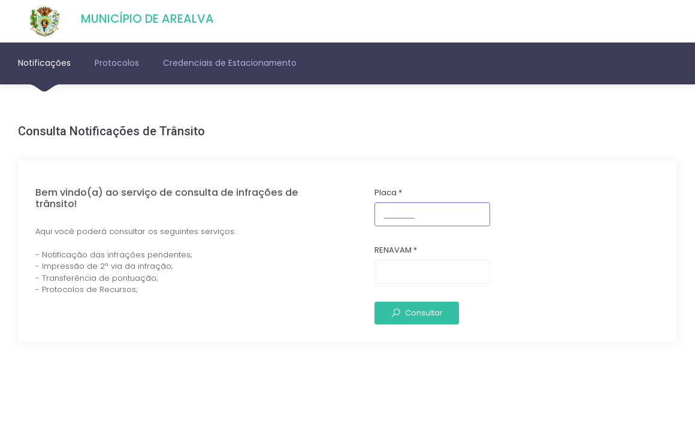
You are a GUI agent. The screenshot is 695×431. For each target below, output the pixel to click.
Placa (388, 192)
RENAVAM (395, 250)
